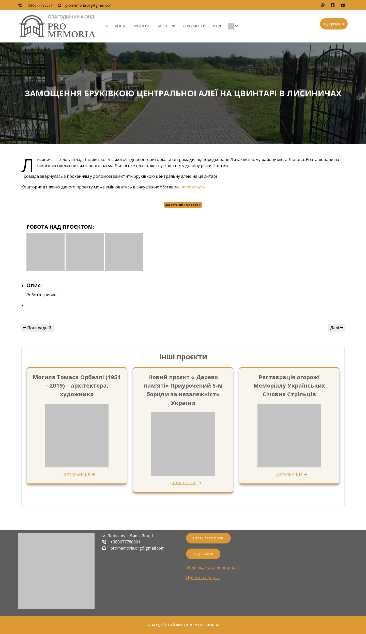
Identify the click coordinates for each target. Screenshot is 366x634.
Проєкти (140, 25)
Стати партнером (208, 538)
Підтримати (334, 23)
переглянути (193, 187)
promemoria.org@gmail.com (89, 5)
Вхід (217, 25)
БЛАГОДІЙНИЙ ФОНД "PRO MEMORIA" (183, 624)
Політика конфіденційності (213, 567)
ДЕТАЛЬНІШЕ (77, 474)
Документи (194, 25)
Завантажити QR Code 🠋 (183, 205)
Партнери (166, 25)
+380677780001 (39, 5)
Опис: (34, 285)
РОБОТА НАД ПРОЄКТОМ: (60, 226)
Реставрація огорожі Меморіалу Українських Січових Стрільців (289, 385)
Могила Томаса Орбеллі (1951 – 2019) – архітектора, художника (77, 385)
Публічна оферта (203, 577)
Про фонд (115, 25)
